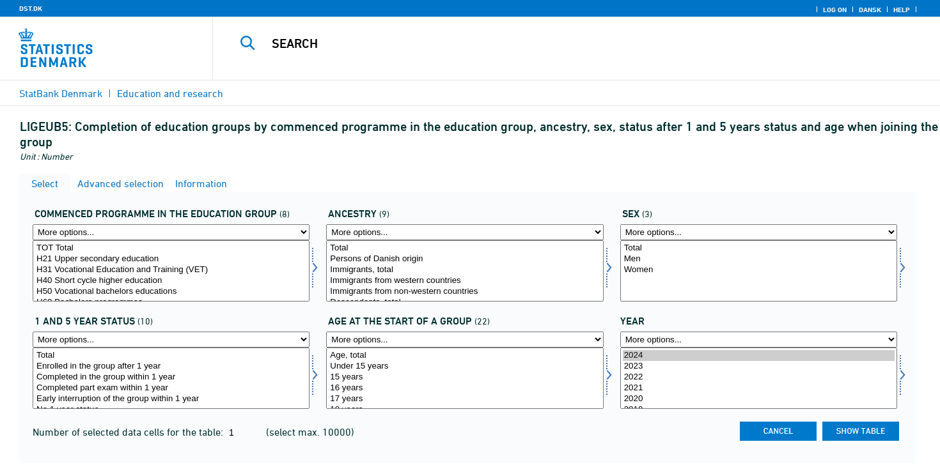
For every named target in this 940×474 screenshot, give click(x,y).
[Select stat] (171, 378)
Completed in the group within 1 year (171, 377)
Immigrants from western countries (464, 280)
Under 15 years (464, 366)
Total (464, 248)
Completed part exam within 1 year (171, 388)
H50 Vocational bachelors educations (171, 291)
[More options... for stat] (171, 340)
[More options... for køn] (758, 232)
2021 (759, 388)
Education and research (170, 93)
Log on (835, 9)
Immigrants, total (464, 269)
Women (759, 269)
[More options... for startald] (464, 340)
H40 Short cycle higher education (171, 280)
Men (759, 259)
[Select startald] (464, 378)
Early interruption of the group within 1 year (171, 399)
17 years (464, 399)
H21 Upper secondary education (171, 259)
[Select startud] (171, 271)
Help (901, 9)
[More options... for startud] (171, 232)
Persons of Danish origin (464, 259)
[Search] (554, 43)
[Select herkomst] (464, 271)
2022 (759, 377)
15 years (464, 377)
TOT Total (171, 248)
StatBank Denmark (60, 93)
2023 (759, 366)
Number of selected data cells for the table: (129, 432)
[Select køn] (758, 271)
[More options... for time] (758, 340)
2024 (759, 355)
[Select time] (758, 378)
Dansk (870, 9)
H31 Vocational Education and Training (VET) (171, 269)
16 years (464, 388)
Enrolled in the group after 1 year (171, 366)
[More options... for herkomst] (464, 232)
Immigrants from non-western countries (464, 291)
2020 (759, 399)
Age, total (464, 355)
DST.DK (30, 8)
